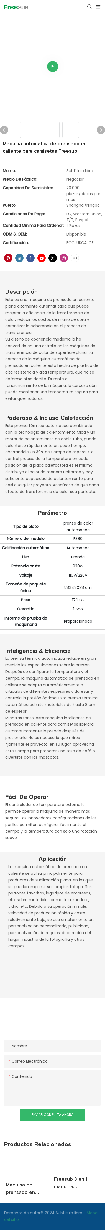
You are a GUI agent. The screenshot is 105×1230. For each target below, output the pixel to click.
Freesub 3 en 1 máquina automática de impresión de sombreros (70, 1184)
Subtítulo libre (69, 1213)
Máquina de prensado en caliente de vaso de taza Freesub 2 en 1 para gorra (27, 1189)
